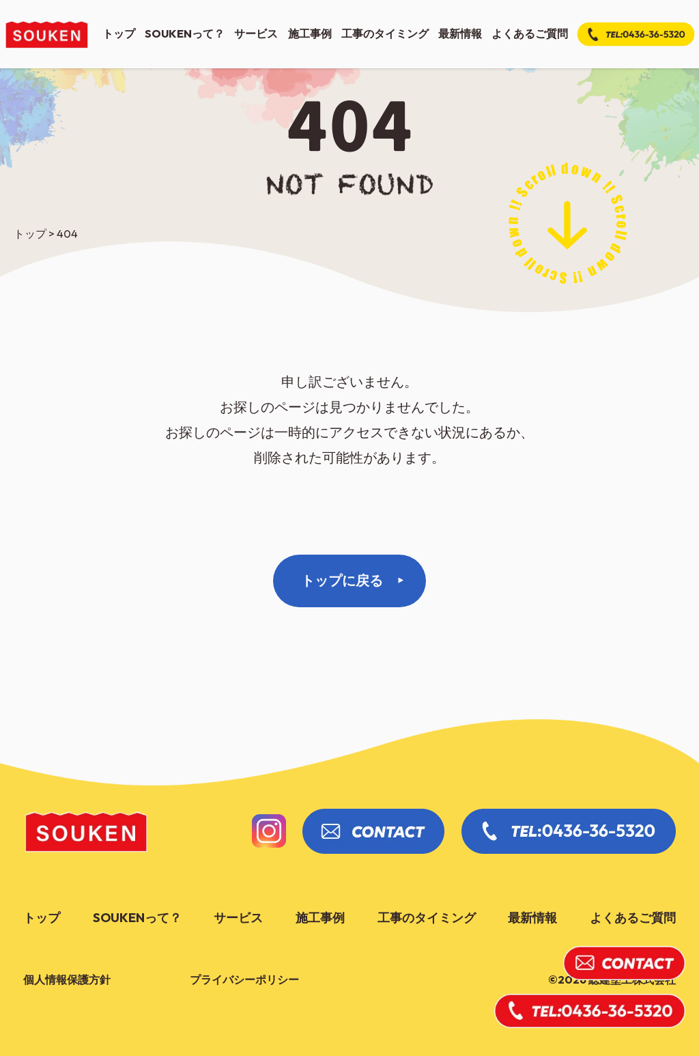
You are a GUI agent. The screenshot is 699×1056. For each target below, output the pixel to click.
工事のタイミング (385, 33)
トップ (118, 33)
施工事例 (310, 33)
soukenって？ (185, 33)
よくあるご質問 (529, 33)
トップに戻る (342, 580)
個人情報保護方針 (67, 979)
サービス (256, 33)
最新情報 (460, 33)
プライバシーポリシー (244, 979)
